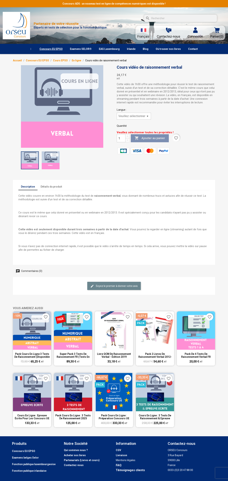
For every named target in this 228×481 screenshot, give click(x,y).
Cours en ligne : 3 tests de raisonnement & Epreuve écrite (155, 417)
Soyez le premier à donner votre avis (114, 286)
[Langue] (134, 116)
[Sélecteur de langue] (143, 32)
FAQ (118, 465)
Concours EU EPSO (23, 451)
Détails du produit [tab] (51, 186)
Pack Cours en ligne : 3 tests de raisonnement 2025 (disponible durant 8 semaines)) (73, 417)
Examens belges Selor (25, 457)
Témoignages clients (130, 470)
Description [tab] (28, 186)
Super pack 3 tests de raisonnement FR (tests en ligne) (73, 355)
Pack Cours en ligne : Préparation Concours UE (114, 417)
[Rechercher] (180, 18)
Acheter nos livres (75, 455)
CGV (118, 450)
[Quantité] (121, 138)
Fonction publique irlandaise (29, 470)
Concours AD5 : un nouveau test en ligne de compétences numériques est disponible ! (114, 3)
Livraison (121, 455)
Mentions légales (125, 460)
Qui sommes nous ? (76, 450)
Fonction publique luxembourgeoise (34, 464)
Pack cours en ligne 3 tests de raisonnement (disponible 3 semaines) (32, 355)
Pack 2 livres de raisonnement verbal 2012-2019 (155, 355)
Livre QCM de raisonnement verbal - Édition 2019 (114, 355)
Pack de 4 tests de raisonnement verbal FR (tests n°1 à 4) (196, 355)
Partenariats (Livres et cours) (82, 460)
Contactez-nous (74, 465)
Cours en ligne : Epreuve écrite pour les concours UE (32, 417)
